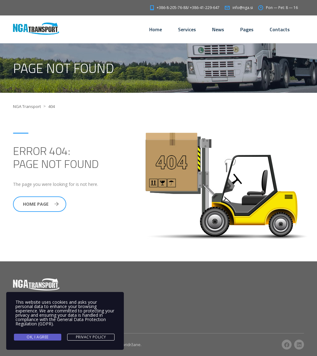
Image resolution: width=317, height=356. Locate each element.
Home (155, 29)
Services (187, 29)
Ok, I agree (38, 337)
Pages (247, 29)
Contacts (280, 29)
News (218, 29)
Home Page (41, 204)
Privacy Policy (91, 337)
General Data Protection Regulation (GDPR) (60, 321)
